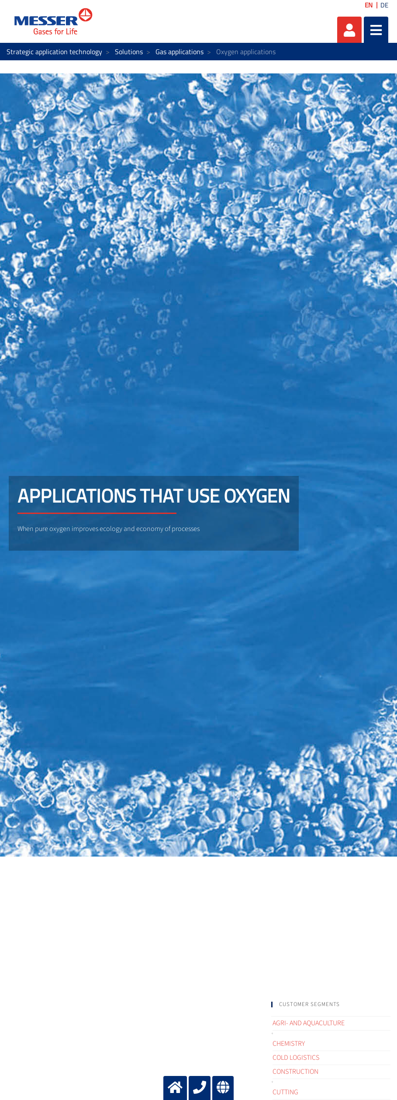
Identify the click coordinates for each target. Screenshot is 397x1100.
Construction (295, 1071)
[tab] (330, 1004)
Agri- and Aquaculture (309, 1023)
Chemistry (289, 1043)
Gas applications (179, 51)
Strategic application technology (54, 51)
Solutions (129, 51)
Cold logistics (296, 1057)
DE (384, 5)
